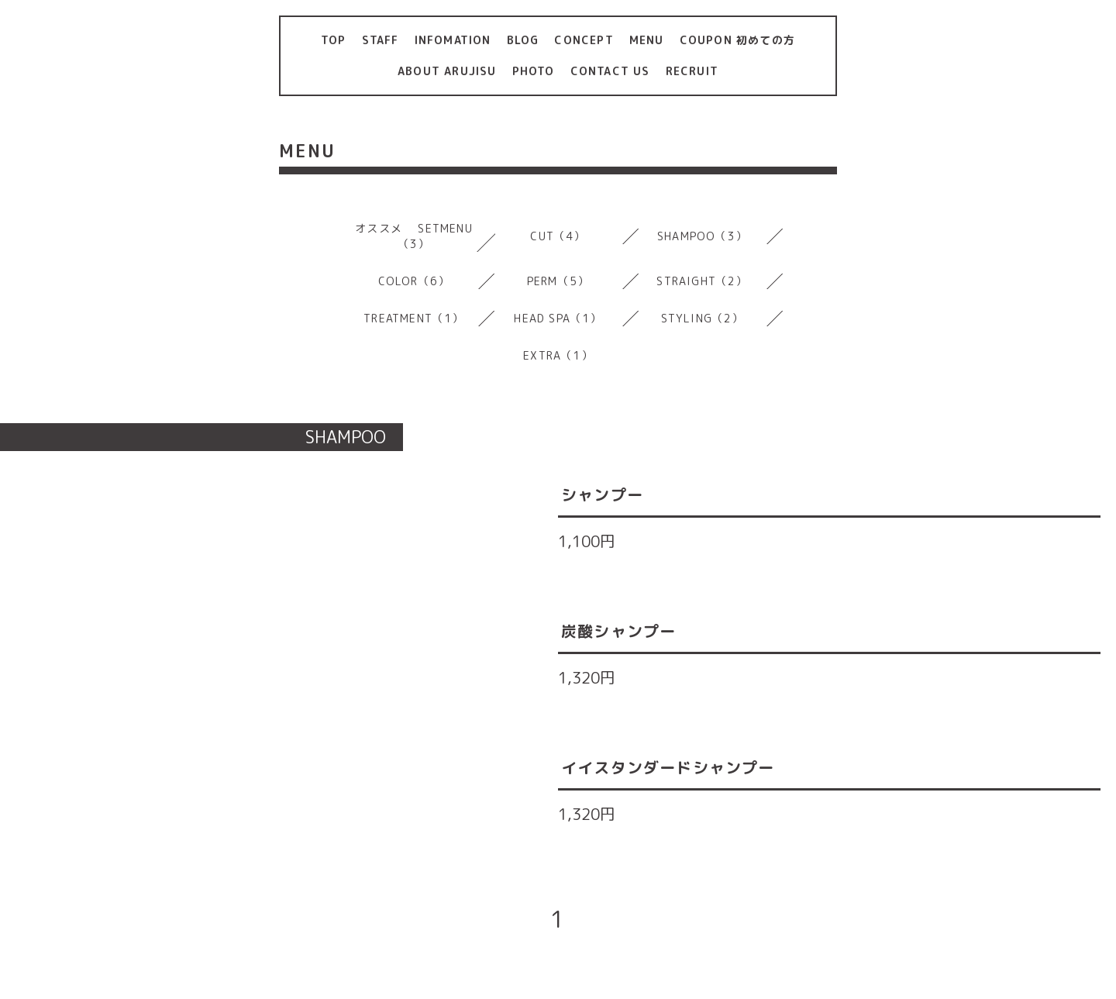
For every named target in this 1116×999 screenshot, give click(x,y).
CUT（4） (557, 236)
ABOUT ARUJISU (447, 71)
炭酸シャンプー (618, 631)
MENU (646, 40)
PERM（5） (558, 281)
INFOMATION (453, 40)
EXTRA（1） (558, 355)
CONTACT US (610, 71)
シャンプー (602, 494)
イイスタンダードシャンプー (668, 767)
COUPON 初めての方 (737, 40)
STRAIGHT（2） (701, 281)
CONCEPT (583, 40)
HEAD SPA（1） (557, 318)
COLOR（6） (414, 281)
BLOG (523, 40)
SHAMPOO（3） (702, 236)
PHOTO (533, 71)
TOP (333, 40)
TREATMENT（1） (413, 318)
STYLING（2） (702, 318)
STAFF (380, 40)
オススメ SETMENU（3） (414, 236)
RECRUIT (692, 71)
